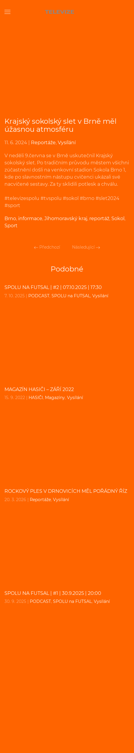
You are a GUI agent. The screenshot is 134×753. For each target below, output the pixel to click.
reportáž (99, 218)
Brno (10, 218)
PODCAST (38, 295)
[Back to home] (67, 12)
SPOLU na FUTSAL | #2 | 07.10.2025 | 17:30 (53, 287)
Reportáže (43, 142)
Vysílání (67, 142)
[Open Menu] (7, 12)
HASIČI (36, 397)
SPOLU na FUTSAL (71, 295)
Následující (86, 247)
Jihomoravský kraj (65, 218)
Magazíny (55, 397)
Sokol (117, 218)
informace (30, 218)
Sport (11, 225)
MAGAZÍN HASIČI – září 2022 (39, 389)
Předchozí (47, 247)
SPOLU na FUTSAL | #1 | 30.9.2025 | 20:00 (52, 593)
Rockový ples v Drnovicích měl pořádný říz (65, 491)
